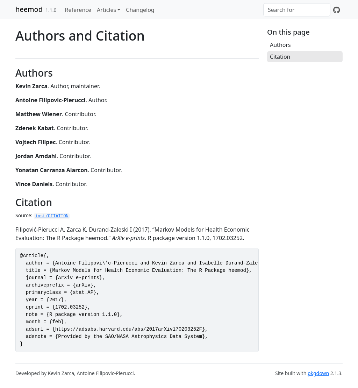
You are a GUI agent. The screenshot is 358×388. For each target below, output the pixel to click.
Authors (280, 45)
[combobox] (296, 9)
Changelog (140, 10)
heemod (29, 9)
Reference (78, 10)
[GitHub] (336, 9)
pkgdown (318, 373)
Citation (280, 57)
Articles (106, 10)
